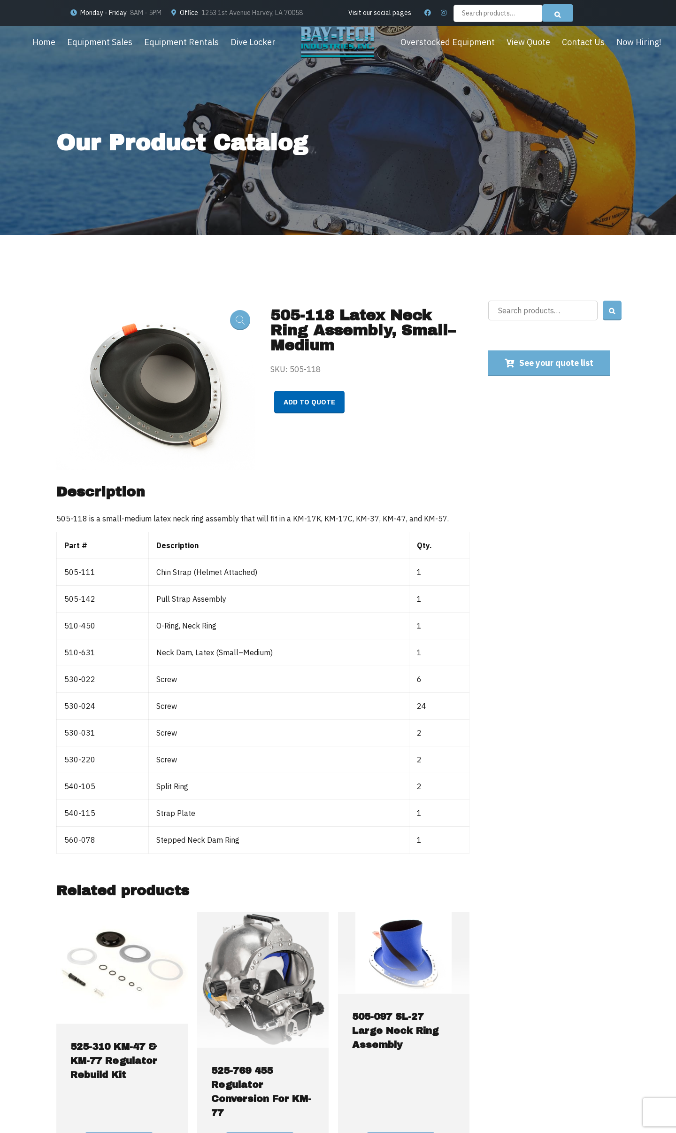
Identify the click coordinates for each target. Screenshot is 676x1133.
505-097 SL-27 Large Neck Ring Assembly (395, 1030)
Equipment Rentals (181, 42)
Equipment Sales (99, 42)
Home (43, 42)
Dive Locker (253, 42)
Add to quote (309, 401)
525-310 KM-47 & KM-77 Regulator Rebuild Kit (113, 1060)
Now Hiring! (638, 42)
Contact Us (583, 42)
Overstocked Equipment (447, 42)
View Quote (528, 42)
